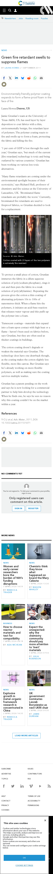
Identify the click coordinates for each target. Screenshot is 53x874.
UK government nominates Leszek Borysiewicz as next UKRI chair (38, 700)
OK (24, 858)
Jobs (21, 18)
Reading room (32, 18)
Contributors (35, 774)
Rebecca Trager (10, 591)
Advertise (6, 774)
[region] (24, 845)
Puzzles (44, 18)
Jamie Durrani (34, 715)
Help (3, 796)
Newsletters (10, 18)
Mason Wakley (35, 588)
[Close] (45, 820)
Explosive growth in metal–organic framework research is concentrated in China (13, 702)
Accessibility (34, 801)
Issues (30, 769)
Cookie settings (24, 865)
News (4, 50)
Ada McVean (14, 645)
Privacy (5, 805)
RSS (29, 779)
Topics (4, 779)
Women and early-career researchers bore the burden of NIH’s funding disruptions (13, 575)
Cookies (5, 810)
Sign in (18, 508)
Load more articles (26, 735)
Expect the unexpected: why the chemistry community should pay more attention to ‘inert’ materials (38, 638)
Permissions (33, 805)
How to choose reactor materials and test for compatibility (12, 632)
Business (7, 623)
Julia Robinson (35, 657)
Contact (5, 801)
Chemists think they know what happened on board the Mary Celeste (39, 573)
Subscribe (6, 769)
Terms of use (34, 796)
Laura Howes (12, 68)
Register (33, 508)
